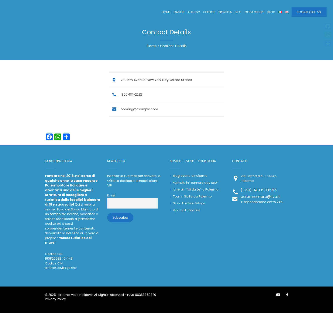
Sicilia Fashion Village (189, 203)
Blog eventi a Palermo (190, 175)
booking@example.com (139, 109)
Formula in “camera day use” (195, 182)
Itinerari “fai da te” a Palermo (196, 189)
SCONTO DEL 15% (309, 12)
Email (111, 195)
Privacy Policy (55, 299)
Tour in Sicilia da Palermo (192, 196)
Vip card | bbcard (186, 210)
